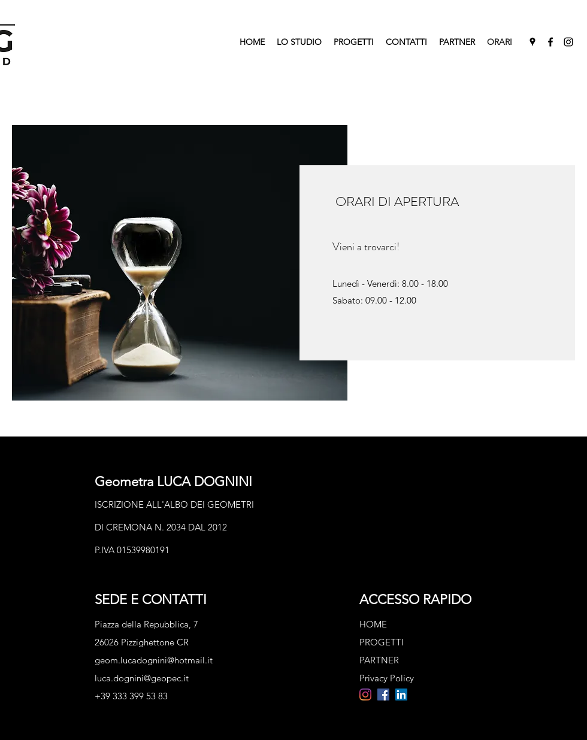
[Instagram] (568, 42)
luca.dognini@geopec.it (142, 678)
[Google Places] (532, 42)
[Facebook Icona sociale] (383, 694)
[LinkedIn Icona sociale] (401, 694)
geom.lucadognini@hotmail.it (154, 660)
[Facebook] (550, 42)
